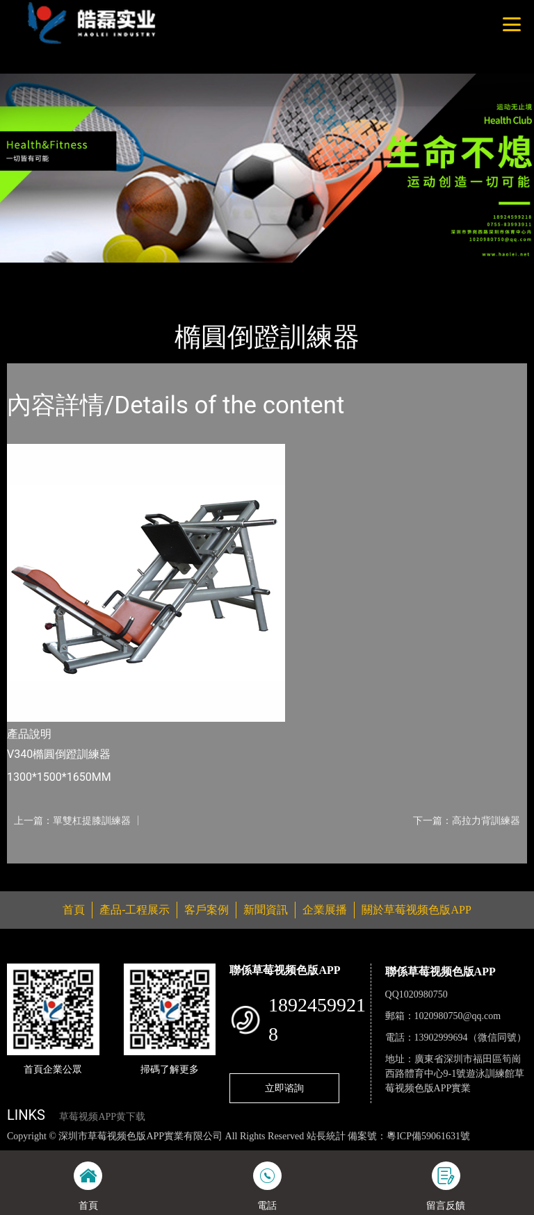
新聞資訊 (265, 910)
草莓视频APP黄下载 (102, 1116)
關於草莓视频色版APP (416, 910)
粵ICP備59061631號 (428, 1136)
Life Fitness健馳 (175, 272)
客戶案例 (206, 910)
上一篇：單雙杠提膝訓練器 (72, 820)
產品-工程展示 (90, 272)
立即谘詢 (284, 1087)
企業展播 (324, 910)
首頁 (31, 272)
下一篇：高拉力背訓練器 (466, 820)
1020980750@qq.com (457, 1016)
